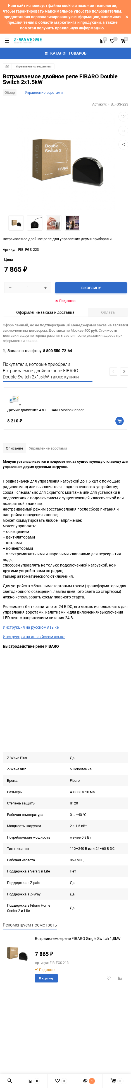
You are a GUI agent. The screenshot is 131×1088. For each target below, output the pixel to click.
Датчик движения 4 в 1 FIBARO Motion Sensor (45, 409)
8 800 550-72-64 (57, 351)
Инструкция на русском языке (31, 627)
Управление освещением (33, 66)
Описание (14, 448)
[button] (124, 372)
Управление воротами (44, 92)
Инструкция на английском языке (34, 636)
